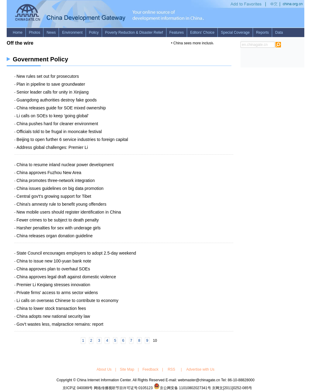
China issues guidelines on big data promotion (59, 188)
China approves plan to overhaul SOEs (53, 268)
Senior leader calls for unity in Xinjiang (52, 92)
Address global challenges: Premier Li (52, 147)
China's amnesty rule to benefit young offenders (61, 204)
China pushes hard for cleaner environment (57, 123)
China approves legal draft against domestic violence (66, 276)
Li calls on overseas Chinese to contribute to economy (67, 300)
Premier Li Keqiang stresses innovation (53, 284)
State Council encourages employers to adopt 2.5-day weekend (76, 253)
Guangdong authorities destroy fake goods (56, 100)
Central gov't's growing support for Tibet (53, 196)
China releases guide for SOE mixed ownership (61, 107)
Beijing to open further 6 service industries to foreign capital (72, 139)
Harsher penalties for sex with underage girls (58, 227)
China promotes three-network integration (55, 180)
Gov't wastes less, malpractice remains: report (59, 324)
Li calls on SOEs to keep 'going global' (52, 115)
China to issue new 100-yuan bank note (53, 261)
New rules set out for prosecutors (47, 76)
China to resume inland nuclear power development (65, 164)
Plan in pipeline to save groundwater (50, 84)
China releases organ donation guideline (54, 235)
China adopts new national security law (53, 316)
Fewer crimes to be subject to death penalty (57, 220)
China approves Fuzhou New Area (48, 172)
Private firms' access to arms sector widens (57, 292)
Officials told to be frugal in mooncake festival (59, 131)
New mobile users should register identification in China (68, 212)
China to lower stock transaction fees (51, 308)
